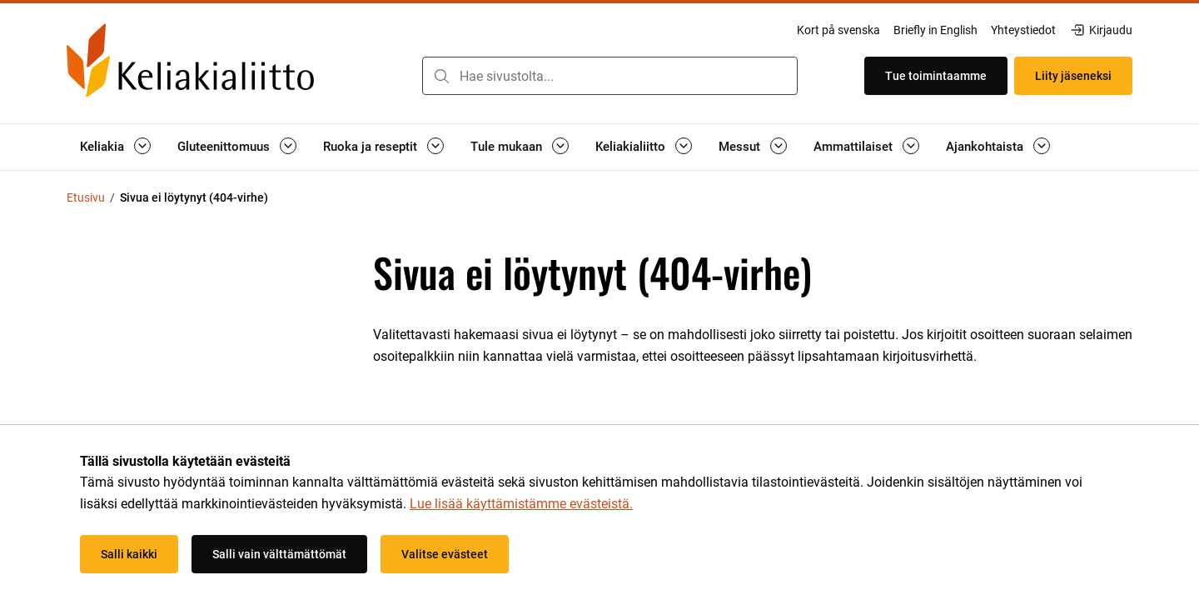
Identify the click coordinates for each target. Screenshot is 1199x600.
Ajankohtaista (984, 146)
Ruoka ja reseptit (370, 146)
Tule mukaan (506, 146)
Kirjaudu (1100, 30)
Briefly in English (935, 30)
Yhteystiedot (1023, 30)
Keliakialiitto (630, 146)
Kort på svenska (838, 30)
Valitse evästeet (444, 554)
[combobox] (610, 75)
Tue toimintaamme (936, 75)
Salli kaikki (129, 554)
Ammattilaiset (853, 146)
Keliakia (102, 146)
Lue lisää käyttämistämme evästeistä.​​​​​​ (521, 504)
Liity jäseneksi (1073, 75)
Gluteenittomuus (223, 146)
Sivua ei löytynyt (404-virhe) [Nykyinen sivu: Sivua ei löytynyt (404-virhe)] (194, 197)
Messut (739, 146)
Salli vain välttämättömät (279, 554)
